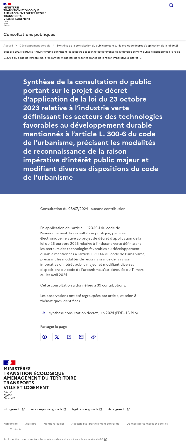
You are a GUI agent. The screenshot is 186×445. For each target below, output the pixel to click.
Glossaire (30, 424)
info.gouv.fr (12, 409)
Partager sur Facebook (44, 337)
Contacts (15, 429)
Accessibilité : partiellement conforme (95, 424)
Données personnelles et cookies (147, 424)
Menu (180, 5)
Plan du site (10, 424)
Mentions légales (54, 424)
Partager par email (81, 337)
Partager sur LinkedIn (69, 337)
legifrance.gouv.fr (85, 409)
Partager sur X (56, 337)
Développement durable (34, 46)
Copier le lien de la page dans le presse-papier (93, 337)
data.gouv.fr (117, 409)
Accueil (8, 46)
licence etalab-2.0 (92, 439)
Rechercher (171, 5)
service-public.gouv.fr (46, 409)
